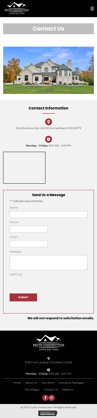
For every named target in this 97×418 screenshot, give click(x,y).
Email (14, 237)
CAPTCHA (16, 274)
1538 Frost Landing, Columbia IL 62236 (48, 362)
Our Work (48, 382)
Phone (15, 222)
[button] (45, 398)
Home (17, 382)
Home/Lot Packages (71, 382)
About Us (31, 382)
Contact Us (51, 389)
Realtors (67, 389)
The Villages (31, 389)
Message (15, 251)
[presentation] (33, 284)
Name (14, 207)
